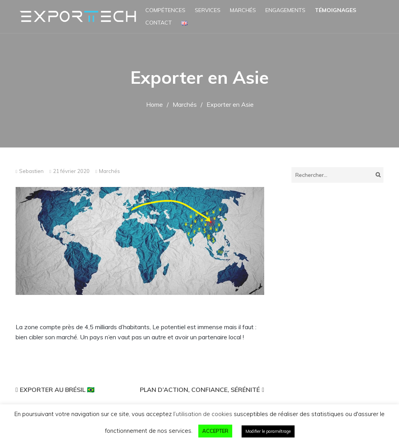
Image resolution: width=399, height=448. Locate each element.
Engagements (285, 10)
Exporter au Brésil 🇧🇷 (57, 389)
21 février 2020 (71, 171)
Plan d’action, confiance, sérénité (200, 389)
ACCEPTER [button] (215, 431)
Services (208, 10)
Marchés (243, 10)
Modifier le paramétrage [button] (268, 431)
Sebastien (31, 171)
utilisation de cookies (204, 414)
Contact (158, 22)
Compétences (165, 10)
